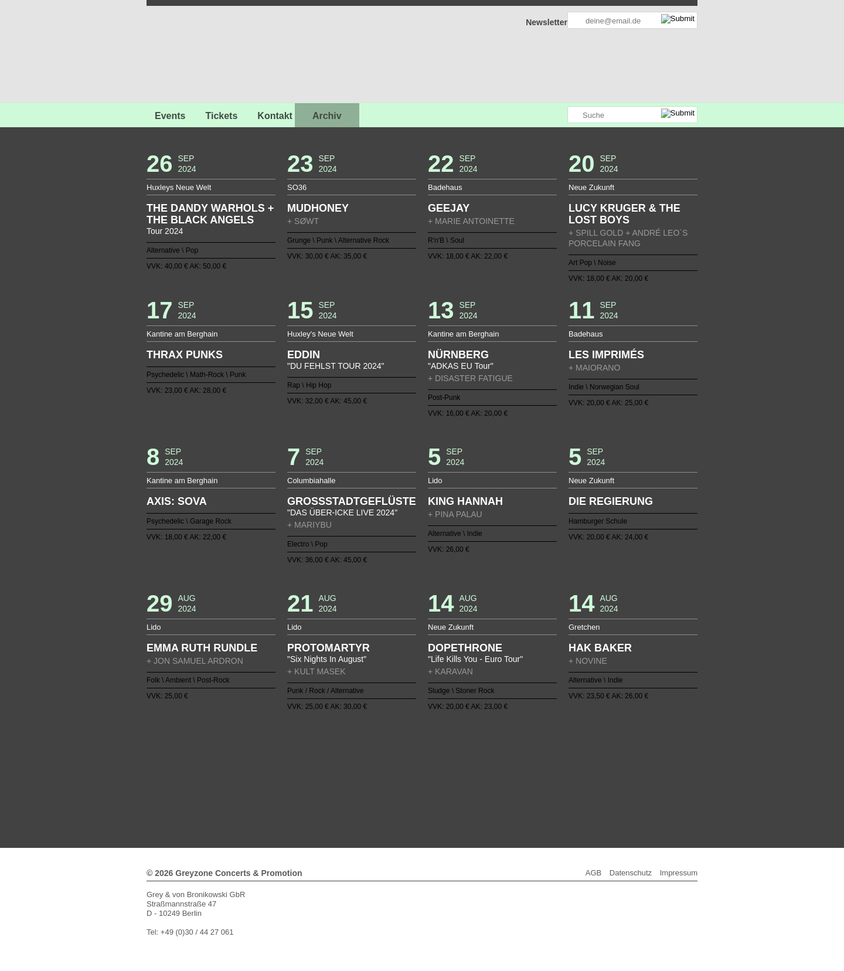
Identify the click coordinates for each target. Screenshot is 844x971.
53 (379, 769)
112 (575, 779)
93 (398, 779)
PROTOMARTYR (328, 648)
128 (464, 788)
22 (445, 760)
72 (556, 769)
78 (259, 779)
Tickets (221, 116)
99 (454, 779)
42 (277, 769)
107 (529, 779)
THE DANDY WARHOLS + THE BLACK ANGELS (210, 214)
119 (379, 788)
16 (389, 760)
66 (501, 769)
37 (584, 760)
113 (584, 779)
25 (473, 760)
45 (305, 769)
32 (538, 760)
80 (277, 779)
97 (436, 779)
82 (296, 779)
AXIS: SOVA (177, 501)
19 (417, 760)
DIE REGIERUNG (611, 501)
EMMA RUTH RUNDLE (202, 648)
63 (473, 769)
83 (305, 779)
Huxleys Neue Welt (179, 187)
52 (371, 769)
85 (324, 779)
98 (445, 779)
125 (436, 788)
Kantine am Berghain (182, 334)
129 (473, 788)
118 (371, 788)
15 (379, 760)
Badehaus (445, 187)
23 (454, 760)
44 (296, 769)
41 (268, 769)
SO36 (297, 187)
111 (566, 779)
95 (417, 779)
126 (445, 788)
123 (417, 788)
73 (566, 769)
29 (510, 760)
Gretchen (584, 627)
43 (287, 769)
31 (529, 760)
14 (371, 760)
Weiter (422, 796)
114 (594, 779)
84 (314, 779)
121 (398, 788)
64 (482, 769)
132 (501, 788)
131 (491, 788)
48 (333, 769)
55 (398, 769)
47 (324, 769)
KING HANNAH (465, 501)
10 (333, 760)
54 (389, 769)
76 (594, 769)
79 (268, 779)
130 (482, 788)
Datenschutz (631, 872)
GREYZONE (206, 56)
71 (548, 769)
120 (389, 788)
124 (426, 788)
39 (249, 769)
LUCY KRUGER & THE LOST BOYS (624, 214)
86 (333, 779)
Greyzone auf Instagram (558, 115)
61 (454, 769)
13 (361, 760)
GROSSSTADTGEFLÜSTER (351, 501)
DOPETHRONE (465, 648)
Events (170, 116)
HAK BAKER (600, 648)
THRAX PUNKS (185, 355)
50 (352, 769)
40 (259, 769)
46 (314, 769)
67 (510, 769)
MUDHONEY (318, 208)
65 (491, 769)
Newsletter (546, 22)
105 (510, 779)
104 (501, 779)
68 (519, 769)
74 (575, 769)
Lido (435, 480)
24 (464, 760)
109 (548, 779)
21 (436, 760)
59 (436, 769)
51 (361, 769)
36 (575, 760)
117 (361, 788)
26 (482, 760)
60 (445, 769)
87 (342, 779)
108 (538, 779)
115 (342, 788)
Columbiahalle (311, 480)
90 (371, 779)
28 (501, 760)
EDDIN (303, 355)
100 (464, 779)
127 (454, 788)
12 (352, 760)
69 (529, 769)
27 (491, 760)
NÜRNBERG (458, 355)
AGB (593, 872)
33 (548, 760)
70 (538, 769)
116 (352, 788)
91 (379, 779)
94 (407, 779)
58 (426, 769)
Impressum (678, 872)
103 (491, 779)
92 (389, 779)
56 (407, 769)
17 (398, 760)
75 (584, 769)
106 (519, 779)
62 (464, 769)
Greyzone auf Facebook (526, 115)
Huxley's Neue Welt (320, 334)
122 (407, 788)
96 (426, 779)
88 (352, 779)
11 (342, 760)
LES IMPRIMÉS (606, 355)
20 (426, 760)
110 (556, 779)
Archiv (327, 116)
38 (594, 760)
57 (417, 769)
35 (566, 760)
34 (556, 760)
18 (407, 760)
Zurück (422, 744)
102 (482, 779)
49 (342, 769)
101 (473, 779)
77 (249, 779)
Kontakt (274, 116)
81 (287, 779)
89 (361, 779)
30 (519, 760)
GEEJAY (448, 208)
